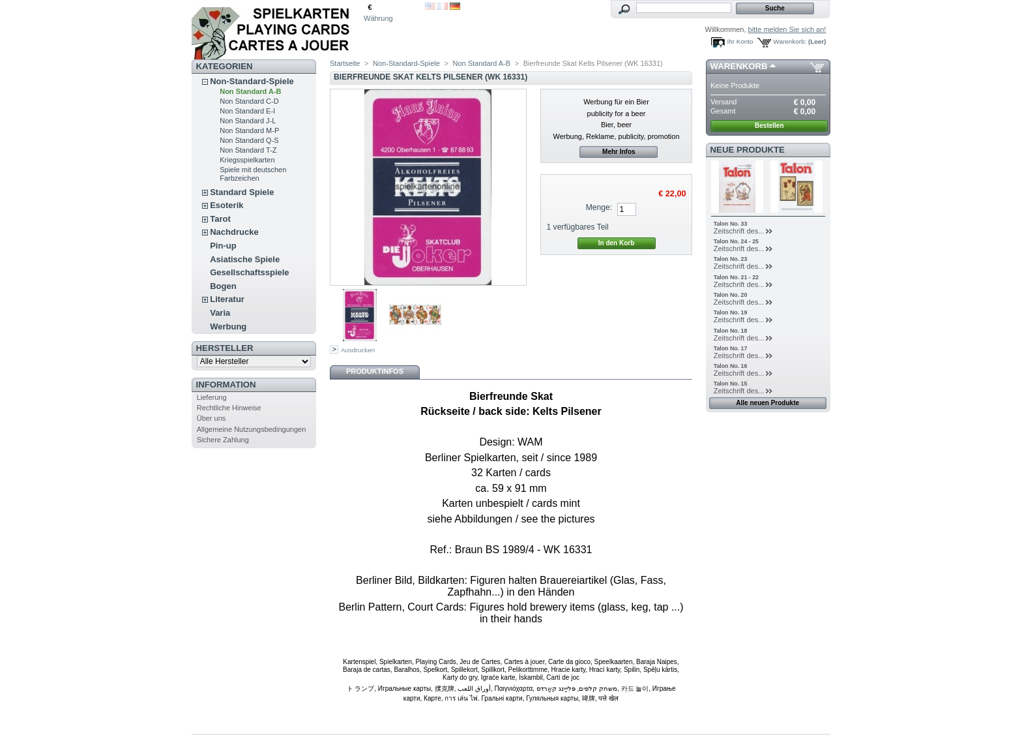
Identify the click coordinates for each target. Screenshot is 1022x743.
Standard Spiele (242, 192)
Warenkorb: (790, 41)
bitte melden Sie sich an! (787, 29)
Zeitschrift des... (739, 231)
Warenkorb (739, 66)
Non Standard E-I (247, 111)
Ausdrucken (358, 350)
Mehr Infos (618, 151)
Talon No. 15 (731, 383)
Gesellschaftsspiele (249, 272)
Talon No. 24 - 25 (736, 241)
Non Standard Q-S (249, 140)
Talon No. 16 (731, 366)
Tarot (220, 219)
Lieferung (212, 397)
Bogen (223, 286)
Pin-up (223, 245)
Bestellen (769, 125)
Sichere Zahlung (223, 440)
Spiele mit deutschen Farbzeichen (253, 174)
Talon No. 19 (731, 312)
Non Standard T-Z (248, 150)
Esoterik (226, 205)
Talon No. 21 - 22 (736, 277)
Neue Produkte (747, 150)
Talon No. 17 (731, 348)
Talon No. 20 (731, 295)
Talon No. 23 (731, 259)
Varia (220, 313)
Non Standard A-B (250, 91)
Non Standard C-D (249, 101)
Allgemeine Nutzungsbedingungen (251, 429)
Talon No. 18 (731, 330)
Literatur (227, 299)
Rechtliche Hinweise (229, 408)
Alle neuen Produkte (767, 402)
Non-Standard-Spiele (252, 81)
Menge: (599, 207)
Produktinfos (374, 371)
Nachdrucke (234, 232)
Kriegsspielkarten (247, 160)
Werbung (228, 326)
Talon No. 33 (731, 223)
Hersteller (225, 348)
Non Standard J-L (248, 121)
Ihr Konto (740, 41)
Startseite (345, 63)
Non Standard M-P (249, 130)
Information (226, 384)
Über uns (211, 418)
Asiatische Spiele (245, 259)
